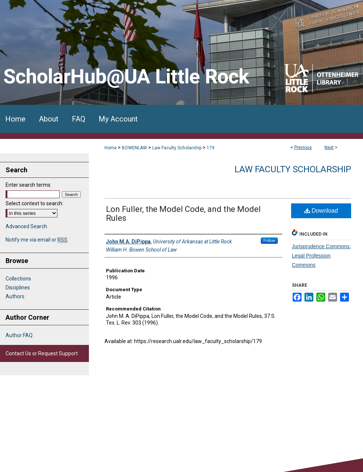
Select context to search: (34, 203)
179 (210, 147)
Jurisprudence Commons (321, 246)
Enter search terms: (28, 185)
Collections (18, 279)
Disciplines (18, 287)
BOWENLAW (134, 147)
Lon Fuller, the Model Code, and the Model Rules (183, 214)
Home (110, 147)
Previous (303, 147)
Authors (15, 296)
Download (321, 210)
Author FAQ (19, 335)
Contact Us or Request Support (42, 353)
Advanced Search (26, 226)
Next (329, 147)
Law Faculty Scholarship (177, 147)
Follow (269, 240)
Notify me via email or (36, 240)
